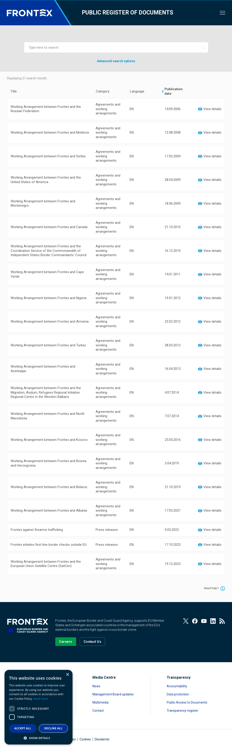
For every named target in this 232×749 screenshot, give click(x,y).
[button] (38, 738)
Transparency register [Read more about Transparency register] (182, 710)
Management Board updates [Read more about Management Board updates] (113, 694)
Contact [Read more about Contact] (98, 710)
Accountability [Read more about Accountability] (177, 686)
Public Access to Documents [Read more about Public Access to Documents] (187, 702)
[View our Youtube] (204, 621)
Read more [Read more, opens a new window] (41, 699)
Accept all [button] (22, 728)
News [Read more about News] (96, 686)
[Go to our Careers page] (65, 641)
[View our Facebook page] (195, 621)
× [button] (67, 674)
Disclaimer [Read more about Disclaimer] (102, 739)
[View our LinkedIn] (213, 621)
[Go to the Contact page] (92, 641)
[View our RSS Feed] (222, 621)
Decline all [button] (53, 728)
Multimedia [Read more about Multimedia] (100, 702)
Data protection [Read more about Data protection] (178, 694)
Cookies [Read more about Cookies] (85, 739)
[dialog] (38, 707)
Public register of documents (127, 12)
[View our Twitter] (185, 621)
